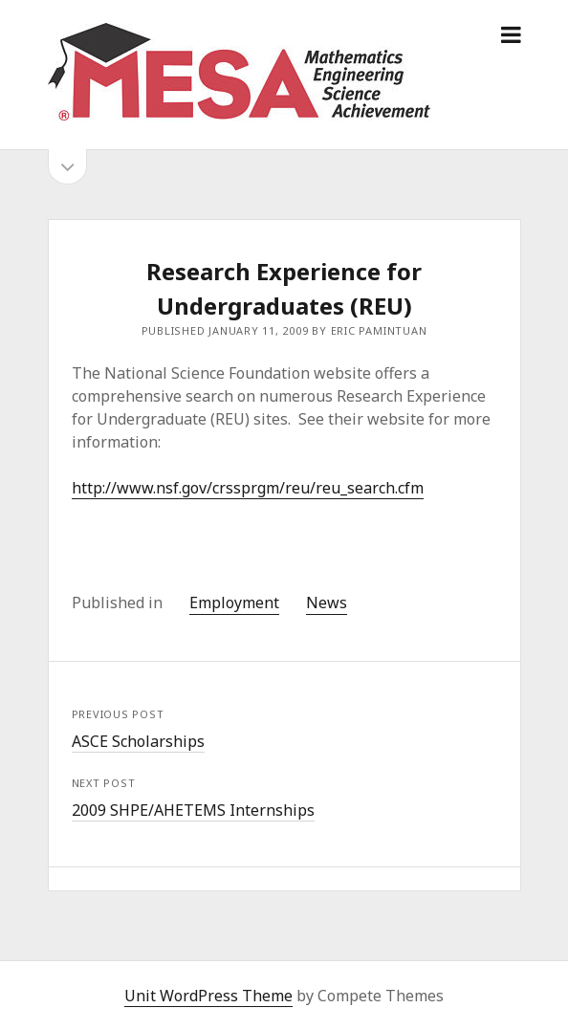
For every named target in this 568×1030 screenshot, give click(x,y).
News (326, 602)
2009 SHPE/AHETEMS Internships (193, 810)
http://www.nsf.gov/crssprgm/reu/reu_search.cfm (248, 487)
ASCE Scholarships (138, 741)
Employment (234, 602)
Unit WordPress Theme (208, 995)
